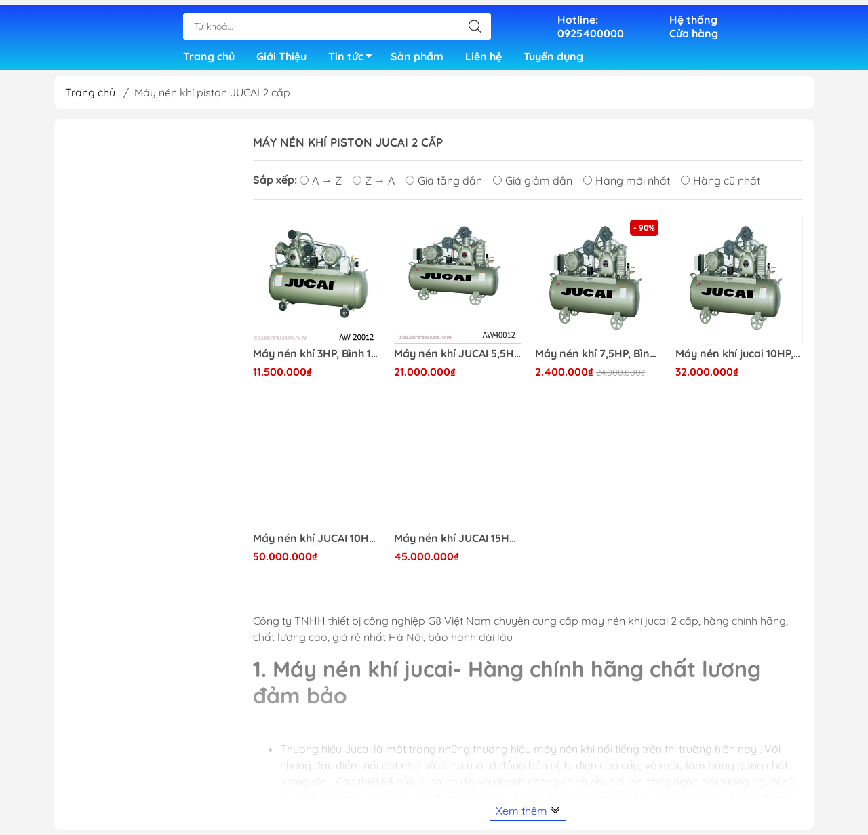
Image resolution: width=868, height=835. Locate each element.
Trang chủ (209, 54)
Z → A (374, 186)
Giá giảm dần (532, 186)
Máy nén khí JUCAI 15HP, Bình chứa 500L (457, 543)
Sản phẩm (417, 54)
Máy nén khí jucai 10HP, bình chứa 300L (739, 359)
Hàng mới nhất (626, 186)
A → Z (321, 186)
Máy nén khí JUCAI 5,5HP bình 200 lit (457, 359)
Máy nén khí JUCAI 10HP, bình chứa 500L (316, 543)
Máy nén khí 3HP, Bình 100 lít (316, 359)
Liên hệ (483, 54)
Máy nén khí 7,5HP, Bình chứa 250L (599, 359)
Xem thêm (528, 816)
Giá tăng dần (444, 186)
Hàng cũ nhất (720, 186)
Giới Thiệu (281, 54)
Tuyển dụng (553, 54)
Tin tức (354, 56)
